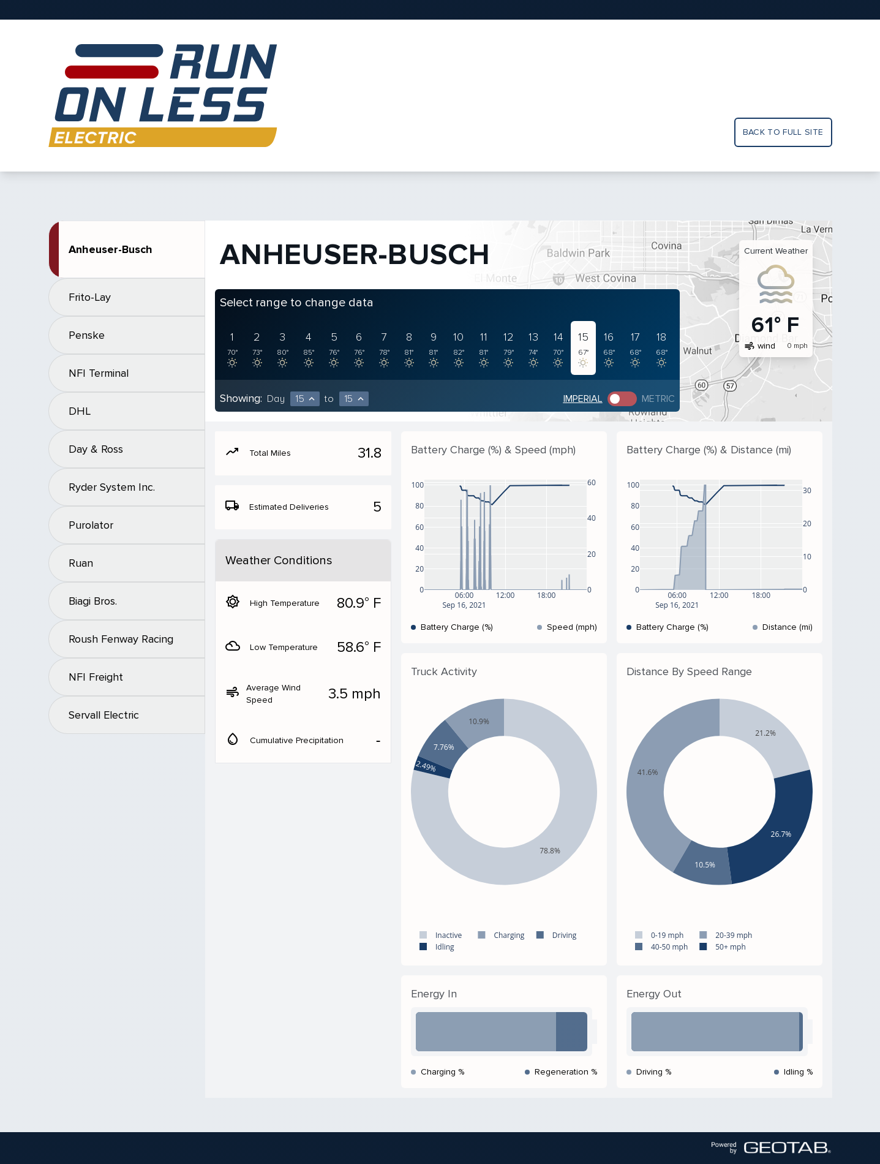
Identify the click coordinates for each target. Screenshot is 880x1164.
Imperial (583, 399)
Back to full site (783, 132)
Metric (658, 399)
